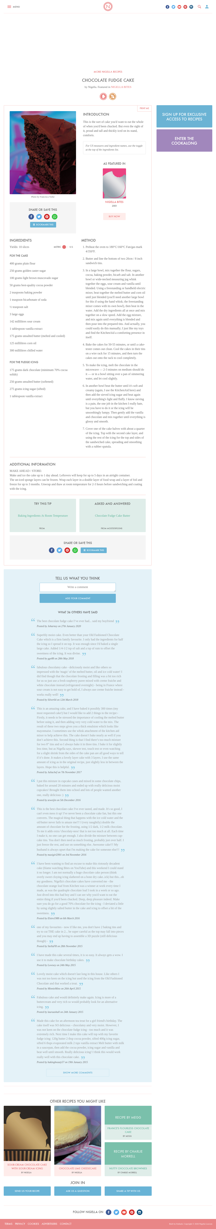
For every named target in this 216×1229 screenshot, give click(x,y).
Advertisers (49, 1223)
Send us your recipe (27, 1191)
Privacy (20, 1223)
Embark (179, 1224)
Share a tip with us (128, 1191)
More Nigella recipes (108, 71)
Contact (65, 1223)
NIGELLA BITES (121, 86)
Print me (144, 108)
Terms (8, 1223)
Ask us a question (77, 1191)
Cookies (33, 1223)
